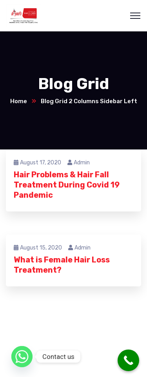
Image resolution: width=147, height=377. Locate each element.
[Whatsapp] (22, 356)
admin (78, 162)
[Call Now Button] (128, 360)
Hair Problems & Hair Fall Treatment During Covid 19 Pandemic (67, 185)
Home (18, 101)
